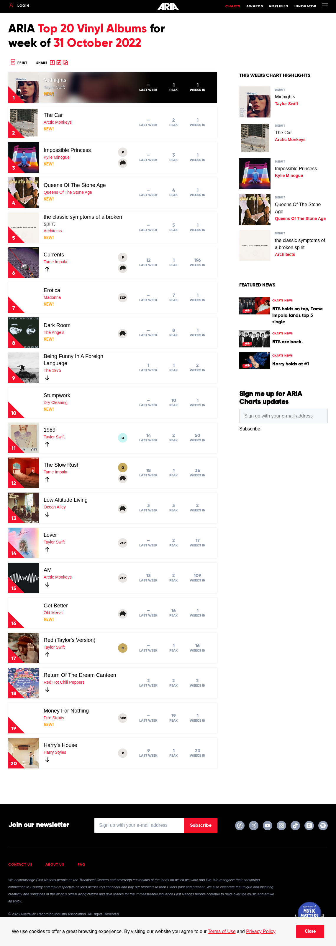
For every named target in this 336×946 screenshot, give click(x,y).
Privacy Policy (261, 931)
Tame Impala (55, 261)
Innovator (305, 6)
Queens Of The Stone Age (75, 185)
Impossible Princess (67, 150)
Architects (53, 230)
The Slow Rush (62, 465)
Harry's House (60, 745)
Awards (254, 6)
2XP (123, 543)
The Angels (54, 332)
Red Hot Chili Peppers (64, 682)
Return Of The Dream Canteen (80, 675)
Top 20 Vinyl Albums (92, 29)
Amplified (279, 6)
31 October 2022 (97, 43)
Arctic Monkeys (58, 122)
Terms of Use (221, 931)
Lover (50, 535)
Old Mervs (53, 612)
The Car (53, 115)
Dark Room (57, 325)
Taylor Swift (54, 87)
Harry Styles (55, 752)
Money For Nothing (66, 711)
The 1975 (52, 370)
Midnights (55, 80)
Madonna (52, 297)
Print (18, 62)
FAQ (82, 865)
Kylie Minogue (57, 157)
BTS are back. (287, 342)
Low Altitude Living (66, 500)
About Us (54, 865)
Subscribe (201, 825)
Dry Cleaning (56, 402)
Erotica (52, 290)
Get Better (56, 606)
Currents (54, 255)
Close (310, 932)
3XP (123, 298)
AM (48, 570)
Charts (232, 6)
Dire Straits (54, 717)
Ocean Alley (55, 507)
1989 (49, 430)
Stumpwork (57, 395)
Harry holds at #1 (290, 364)
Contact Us (20, 865)
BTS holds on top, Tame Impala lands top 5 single (297, 315)
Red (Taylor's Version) (70, 640)
